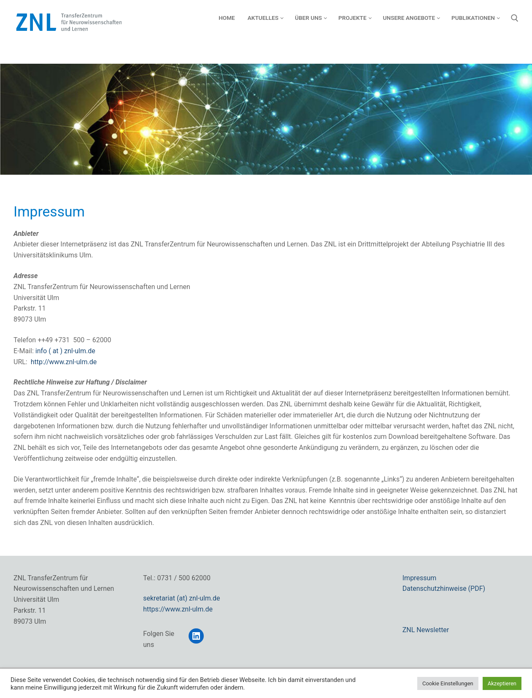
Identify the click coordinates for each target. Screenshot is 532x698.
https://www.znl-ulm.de (178, 609)
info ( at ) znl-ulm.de (65, 351)
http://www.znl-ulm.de (64, 362)
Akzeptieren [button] (502, 683)
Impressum (419, 578)
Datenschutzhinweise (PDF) (443, 588)
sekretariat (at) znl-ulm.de (181, 598)
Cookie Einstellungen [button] (447, 683)
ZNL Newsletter (425, 630)
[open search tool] (514, 18)
